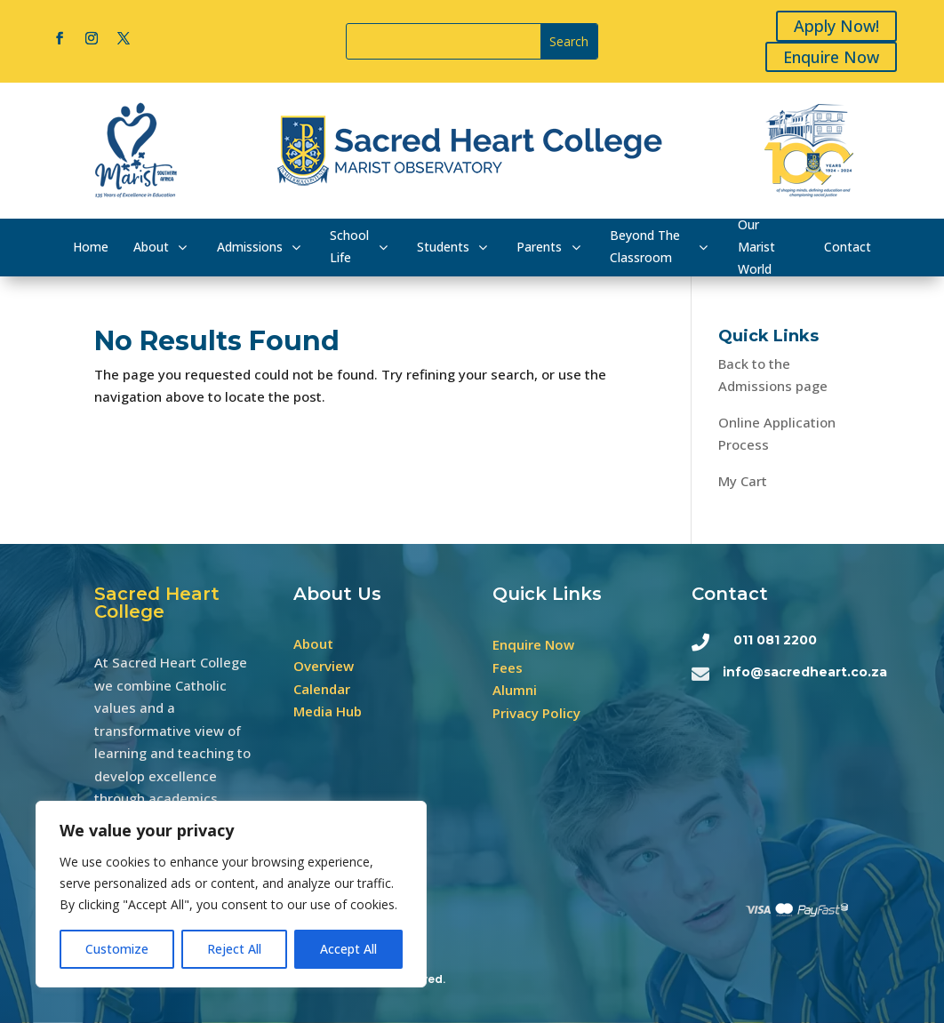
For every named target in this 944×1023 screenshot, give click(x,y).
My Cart (742, 481)
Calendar (321, 689)
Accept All (348, 948)
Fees (507, 667)
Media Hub (327, 711)
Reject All (234, 948)
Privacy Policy (536, 713)
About (313, 643)
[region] (231, 894)
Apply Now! (839, 25)
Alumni (514, 690)
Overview (323, 666)
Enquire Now (834, 57)
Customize (116, 948)
